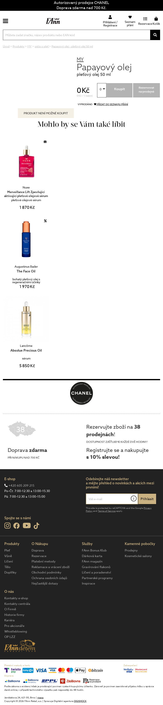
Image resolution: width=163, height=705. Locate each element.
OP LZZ (9, 637)
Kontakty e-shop (16, 598)
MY (80, 59)
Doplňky (10, 572)
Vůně (8, 556)
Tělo (7, 567)
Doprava (38, 550)
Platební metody (44, 561)
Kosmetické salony (138, 556)
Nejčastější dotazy (45, 583)
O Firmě (10, 609)
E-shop (9, 479)
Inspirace (88, 583)
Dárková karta (92, 556)
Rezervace (39, 556)
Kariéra (9, 620)
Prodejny (131, 550)
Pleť (7, 550)
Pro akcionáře (14, 626)
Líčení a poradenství (96, 572)
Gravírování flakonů (96, 567)
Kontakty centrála (17, 604)
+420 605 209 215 (21, 485)
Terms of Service (107, 511)
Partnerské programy (97, 578)
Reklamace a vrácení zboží (51, 567)
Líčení (8, 561)
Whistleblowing (15, 631)
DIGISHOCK (80, 701)
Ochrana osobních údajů (49, 578)
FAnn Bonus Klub (94, 550)
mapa (40, 697)
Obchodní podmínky (46, 572)
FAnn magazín (92, 561)
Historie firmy (14, 615)
